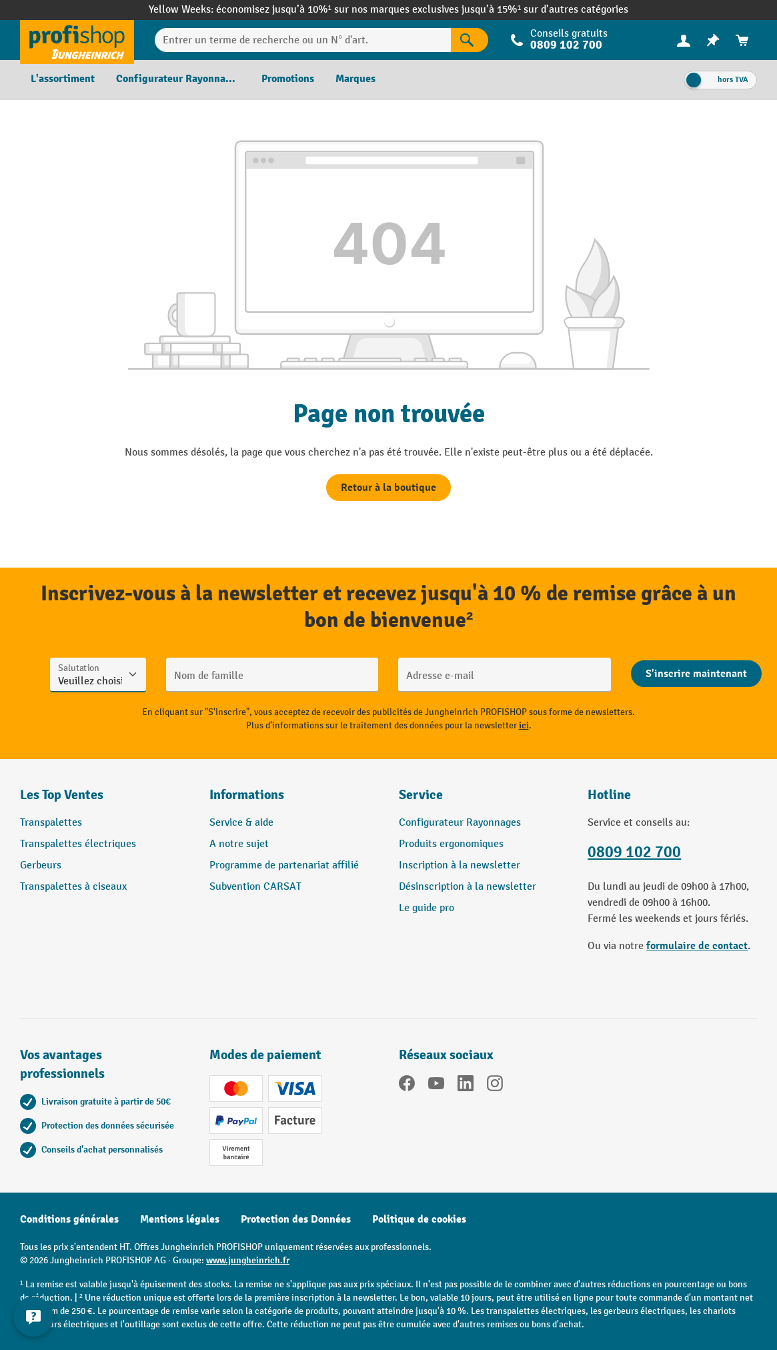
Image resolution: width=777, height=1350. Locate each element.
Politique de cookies (419, 1219)
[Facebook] (407, 1086)
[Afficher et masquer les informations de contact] (33, 1317)
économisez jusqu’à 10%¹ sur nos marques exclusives (339, 9)
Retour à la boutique (388, 487)
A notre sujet (239, 844)
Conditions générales (69, 1219)
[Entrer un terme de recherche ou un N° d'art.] (303, 40)
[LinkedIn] (466, 1086)
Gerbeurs (40, 865)
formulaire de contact (697, 945)
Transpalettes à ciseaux (73, 886)
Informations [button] (246, 794)
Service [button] (421, 794)
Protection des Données (296, 1219)
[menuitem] (683, 40)
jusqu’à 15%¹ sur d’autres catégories (545, 9)
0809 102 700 (566, 45)
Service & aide (241, 822)
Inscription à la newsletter (459, 865)
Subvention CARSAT (255, 886)
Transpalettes (51, 822)
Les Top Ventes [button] (61, 794)
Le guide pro (426, 908)
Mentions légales (179, 1219)
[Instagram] (495, 1086)
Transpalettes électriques (78, 844)
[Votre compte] (683, 40)
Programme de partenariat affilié (284, 865)
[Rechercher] (469, 40)
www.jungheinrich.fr (247, 1260)
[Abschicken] (696, 673)
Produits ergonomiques (451, 844)
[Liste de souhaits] (713, 40)
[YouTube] (436, 1086)
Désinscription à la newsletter (467, 886)
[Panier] (742, 40)
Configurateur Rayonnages (460, 822)
